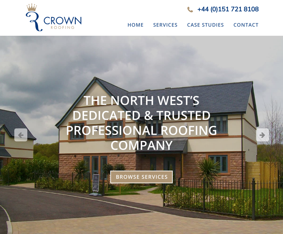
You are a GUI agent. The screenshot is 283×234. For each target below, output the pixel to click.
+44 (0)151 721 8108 (228, 9)
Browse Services (142, 176)
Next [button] (262, 134)
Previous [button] (20, 134)
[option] (141, 135)
